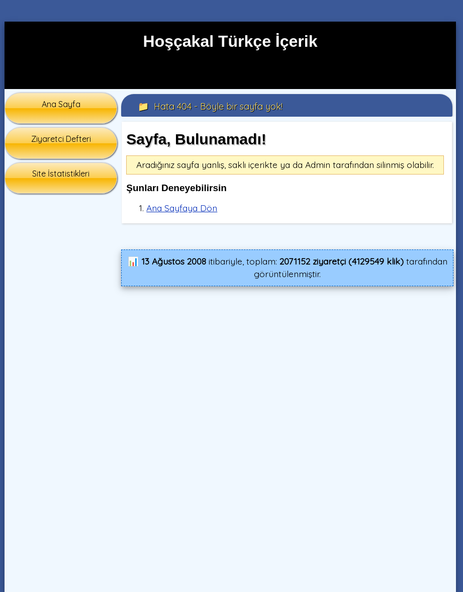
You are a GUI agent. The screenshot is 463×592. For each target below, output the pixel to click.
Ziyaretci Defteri (61, 139)
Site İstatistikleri (60, 173)
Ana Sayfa (61, 104)
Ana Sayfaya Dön (181, 207)
